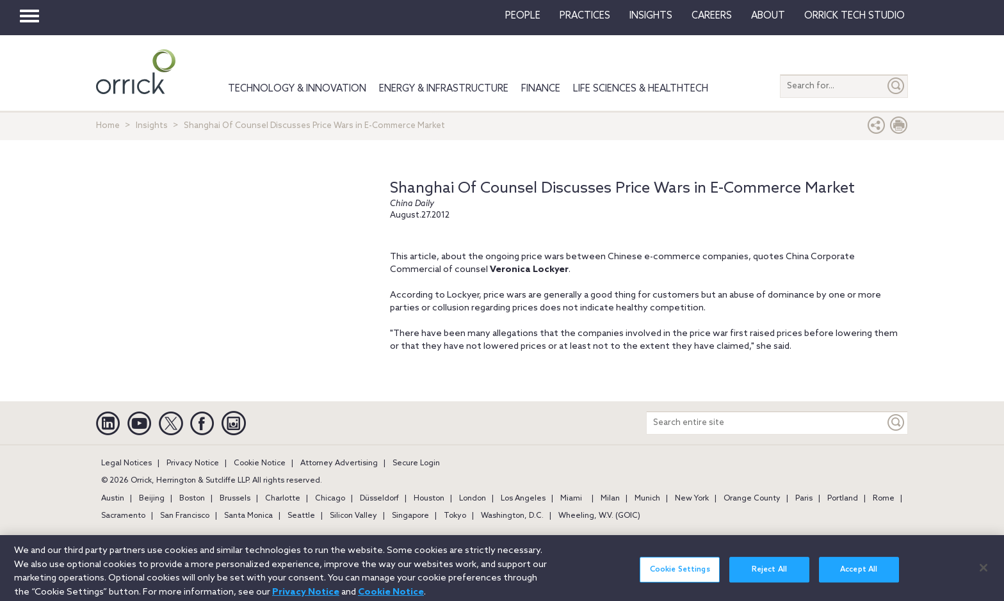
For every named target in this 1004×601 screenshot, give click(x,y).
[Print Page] (899, 128)
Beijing (152, 498)
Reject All (769, 574)
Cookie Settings (680, 574)
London (472, 498)
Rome (884, 498)
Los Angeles (523, 498)
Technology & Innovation (297, 89)
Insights (152, 126)
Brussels (235, 498)
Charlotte (282, 498)
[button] (877, 128)
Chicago (330, 498)
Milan (610, 498)
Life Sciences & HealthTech (640, 89)
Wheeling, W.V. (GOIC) (599, 515)
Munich (647, 498)
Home (108, 126)
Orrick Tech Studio (854, 16)
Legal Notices (126, 463)
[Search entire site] (766, 423)
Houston (429, 498)
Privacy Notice (192, 463)
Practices (585, 16)
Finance (540, 89)
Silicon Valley (353, 515)
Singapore (410, 515)
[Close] (983, 573)
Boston (192, 498)
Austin (112, 498)
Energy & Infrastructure (443, 89)
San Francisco (184, 515)
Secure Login (416, 463)
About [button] (768, 16)
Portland (842, 498)
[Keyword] (896, 423)
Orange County (752, 498)
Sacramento (123, 515)
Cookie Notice (260, 463)
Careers (712, 16)
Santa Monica (248, 515)
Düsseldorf (379, 498)
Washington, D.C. (512, 515)
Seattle (301, 515)
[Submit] (896, 86)
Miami (571, 498)
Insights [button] (650, 16)
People (522, 16)
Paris (804, 498)
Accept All (858, 574)
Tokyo (455, 515)
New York (692, 498)
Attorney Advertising (339, 463)
